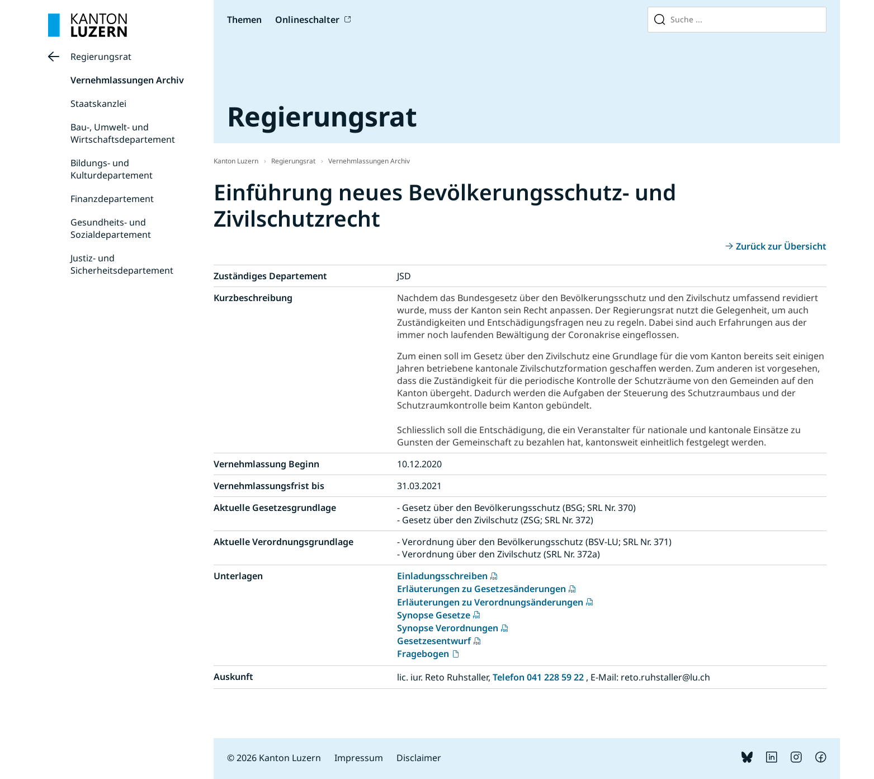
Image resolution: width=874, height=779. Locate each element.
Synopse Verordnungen (447, 628)
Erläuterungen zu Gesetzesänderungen (481, 589)
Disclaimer (418, 758)
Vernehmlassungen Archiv (127, 80)
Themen (244, 19)
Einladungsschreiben (442, 576)
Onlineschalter (307, 19)
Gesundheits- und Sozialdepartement (110, 228)
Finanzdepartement (112, 199)
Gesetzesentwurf (434, 641)
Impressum (358, 758)
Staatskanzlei (98, 103)
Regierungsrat (100, 56)
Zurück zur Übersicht (781, 246)
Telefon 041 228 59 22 (538, 677)
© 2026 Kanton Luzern (274, 758)
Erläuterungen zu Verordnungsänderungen (490, 602)
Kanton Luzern (236, 161)
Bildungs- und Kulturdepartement (111, 169)
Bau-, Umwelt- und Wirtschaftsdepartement (122, 133)
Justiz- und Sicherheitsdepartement (121, 264)
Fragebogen (423, 653)
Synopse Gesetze (433, 615)
